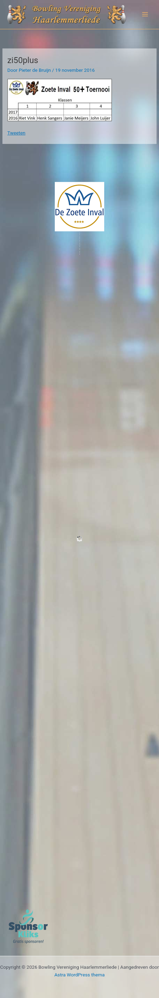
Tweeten (16, 133)
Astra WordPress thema (79, 974)
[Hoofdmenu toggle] (145, 14)
